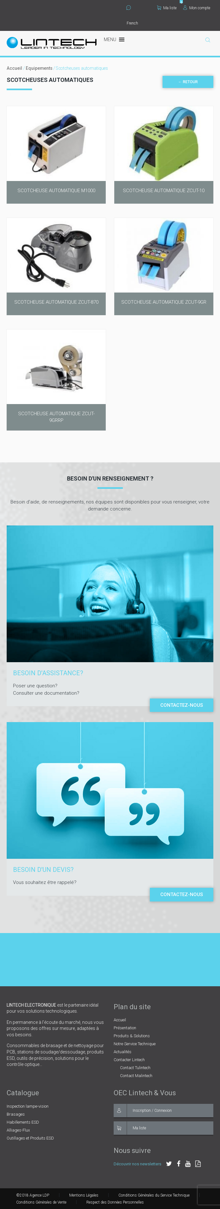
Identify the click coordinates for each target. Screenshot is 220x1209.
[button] (110, 39)
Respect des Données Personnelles (115, 1202)
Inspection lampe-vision (28, 1106)
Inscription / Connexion (143, 1110)
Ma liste (167, 8)
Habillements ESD (23, 1122)
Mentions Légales (83, 1195)
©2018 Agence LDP (32, 1195)
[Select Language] (140, 23)
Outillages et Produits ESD (30, 1138)
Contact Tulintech (135, 1067)
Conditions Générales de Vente (41, 1202)
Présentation (125, 1027)
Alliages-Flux (18, 1130)
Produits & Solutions (132, 1035)
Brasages (16, 1114)
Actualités (122, 1051)
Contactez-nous (181, 705)
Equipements (39, 68)
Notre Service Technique (135, 1043)
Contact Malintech (136, 1075)
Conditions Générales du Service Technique (154, 1195)
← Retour (188, 82)
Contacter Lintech (129, 1059)
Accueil (14, 68)
